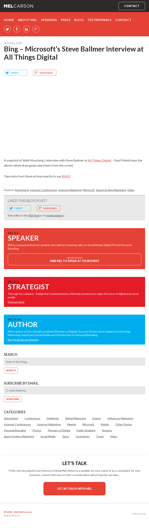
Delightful (53, 418)
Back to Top (139, 513)
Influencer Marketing (120, 418)
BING (66, 176)
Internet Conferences (43, 190)
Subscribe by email (21, 383)
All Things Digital (99, 160)
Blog (78, 20)
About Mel (27, 20)
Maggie (71, 424)
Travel (100, 436)
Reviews (107, 430)
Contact (131, 6)
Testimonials (99, 20)
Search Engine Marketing (111, 190)
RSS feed (34, 215)
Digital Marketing (75, 418)
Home (9, 20)
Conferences (32, 418)
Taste (65, 436)
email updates (55, 215)
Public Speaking (85, 430)
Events (96, 418)
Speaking (49, 20)
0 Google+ (46, 72)
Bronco (16, 515)
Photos (36, 430)
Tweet (14, 72)
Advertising (22, 190)
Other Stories (123, 424)
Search (10, 354)
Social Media (48, 436)
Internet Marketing (70, 190)
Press (66, 20)
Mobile (105, 424)
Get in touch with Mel (74, 488)
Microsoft (89, 190)
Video (130, 190)
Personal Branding (15, 430)
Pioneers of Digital (59, 430)
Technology (82, 436)
